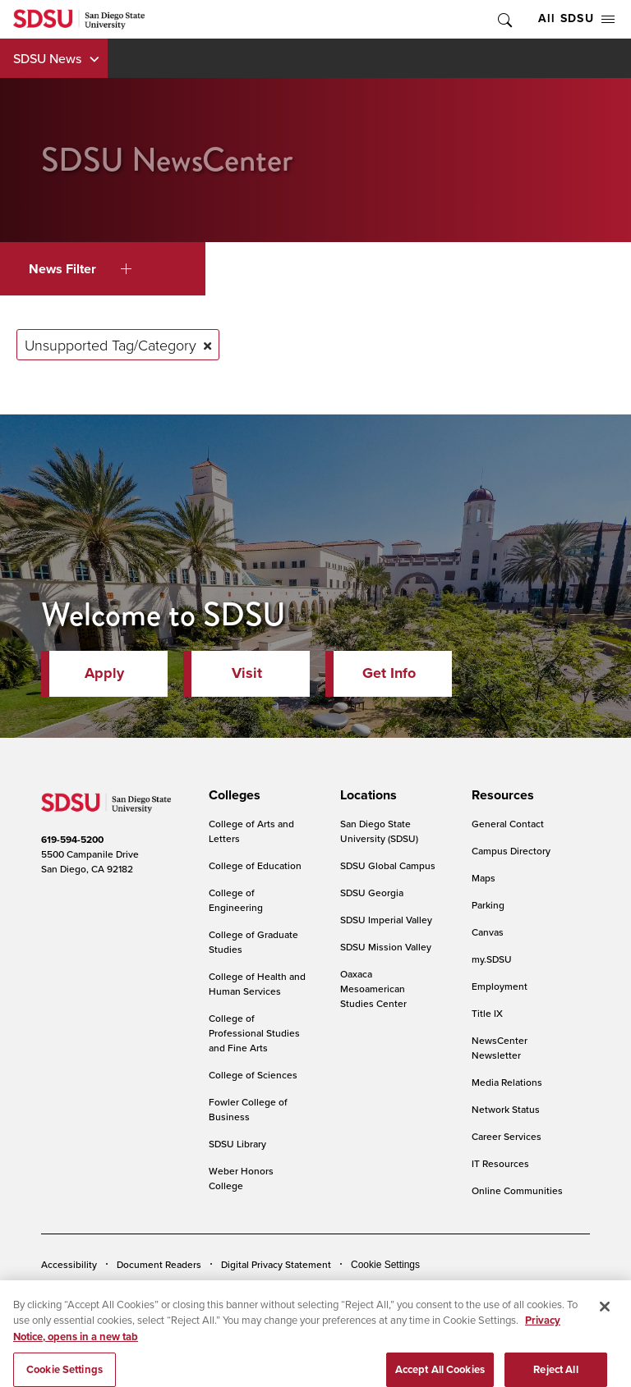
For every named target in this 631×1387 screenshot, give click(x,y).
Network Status (506, 1109)
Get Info (389, 673)
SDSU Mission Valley (385, 947)
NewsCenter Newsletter (499, 1047)
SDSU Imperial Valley (386, 920)
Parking (488, 905)
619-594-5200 (72, 839)
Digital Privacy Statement (276, 1264)
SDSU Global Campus (387, 865)
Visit (247, 673)
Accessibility (69, 1264)
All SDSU (576, 18)
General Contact (508, 824)
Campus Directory (511, 851)
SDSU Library (237, 1144)
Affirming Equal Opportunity (483, 1289)
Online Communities (517, 1190)
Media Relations (507, 1082)
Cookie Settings (385, 1264)
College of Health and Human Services (257, 983)
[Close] (605, 1324)
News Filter (80, 268)
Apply (104, 673)
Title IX (487, 1013)
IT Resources (500, 1163)
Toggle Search (504, 19)
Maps (483, 878)
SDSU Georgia (371, 892)
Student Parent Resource (346, 1289)
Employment (499, 986)
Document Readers (159, 1264)
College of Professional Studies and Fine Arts (254, 1033)
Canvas (488, 932)
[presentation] (232, 795)
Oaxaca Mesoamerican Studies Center (373, 988)
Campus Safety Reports (93, 1289)
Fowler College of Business (248, 1109)
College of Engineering (236, 900)
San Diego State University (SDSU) (379, 831)
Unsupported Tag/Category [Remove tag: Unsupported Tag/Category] (110, 345)
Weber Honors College (241, 1178)
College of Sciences (253, 1075)
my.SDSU (492, 959)
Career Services (506, 1136)
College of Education (255, 865)
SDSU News (47, 58)
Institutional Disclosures (217, 1289)
